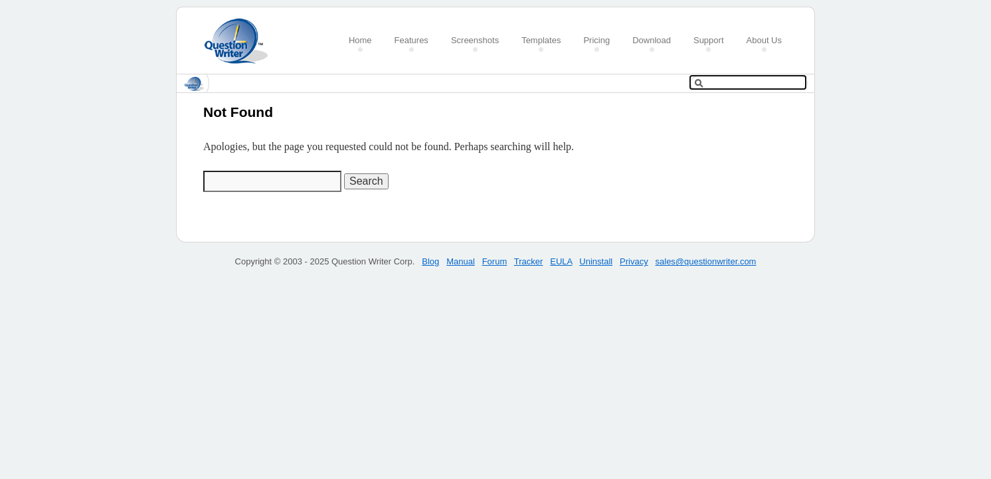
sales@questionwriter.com (706, 261)
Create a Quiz (240, 40)
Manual (460, 261)
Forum (494, 261)
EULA (561, 261)
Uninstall (595, 261)
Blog (430, 261)
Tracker (528, 261)
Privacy (634, 261)
